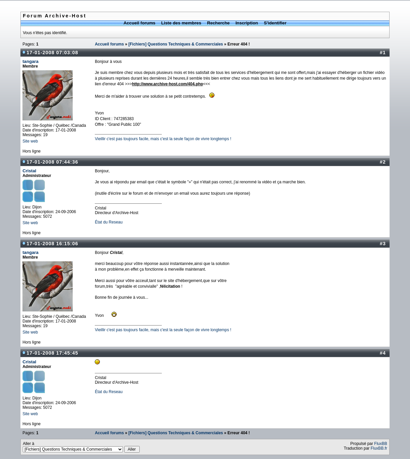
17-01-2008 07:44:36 (52, 162)
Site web (30, 141)
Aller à (81, 447)
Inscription (246, 22)
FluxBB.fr (378, 448)
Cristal (29, 170)
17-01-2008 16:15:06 (52, 243)
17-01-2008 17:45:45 (52, 353)
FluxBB (380, 443)
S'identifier (275, 22)
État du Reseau (109, 222)
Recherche (218, 22)
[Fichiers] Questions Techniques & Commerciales (175, 44)
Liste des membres (181, 22)
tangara (30, 61)
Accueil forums (139, 22)
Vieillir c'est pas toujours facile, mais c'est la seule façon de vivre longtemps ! (163, 138)
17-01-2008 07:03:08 (52, 52)
